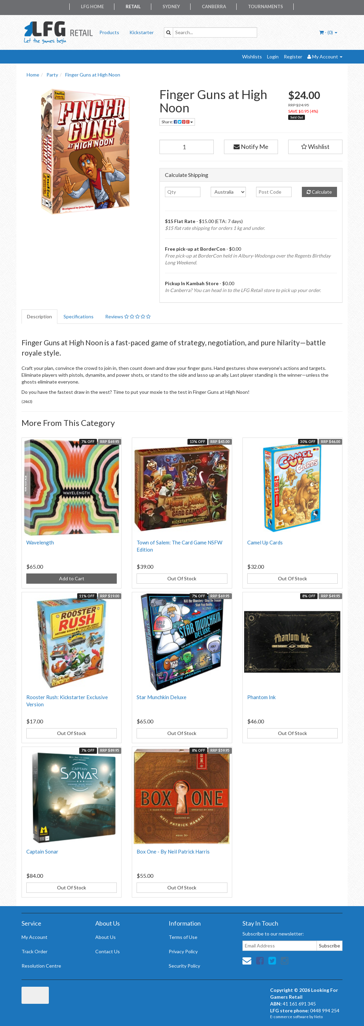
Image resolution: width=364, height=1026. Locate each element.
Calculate (319, 192)
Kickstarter (141, 32)
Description (39, 316)
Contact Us (107, 951)
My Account (34, 937)
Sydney (171, 6)
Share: (177, 121)
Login (273, 56)
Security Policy (184, 966)
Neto (318, 1016)
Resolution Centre (41, 966)
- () (328, 32)
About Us (105, 937)
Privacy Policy (183, 951)
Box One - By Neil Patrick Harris (173, 851)
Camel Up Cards (265, 542)
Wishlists (252, 56)
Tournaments (265, 6)
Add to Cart (71, 578)
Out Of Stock (181, 578)
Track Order (34, 951)
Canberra (214, 6)
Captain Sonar (42, 851)
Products (109, 32)
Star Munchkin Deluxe (161, 697)
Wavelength (40, 542)
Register (293, 56)
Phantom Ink (261, 697)
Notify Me (251, 146)
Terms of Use (183, 937)
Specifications (79, 316)
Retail (133, 6)
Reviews (128, 316)
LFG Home (92, 6)
